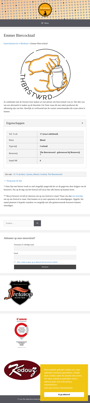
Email (16, 253)
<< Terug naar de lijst (13, 181)
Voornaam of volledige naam (24, 245)
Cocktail (43, 174)
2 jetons (29, 174)
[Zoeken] (37, 223)
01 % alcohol (19, 174)
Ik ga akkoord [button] (64, 395)
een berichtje (77, 196)
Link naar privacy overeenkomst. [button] (58, 388)
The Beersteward (55, 174)
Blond (36, 174)
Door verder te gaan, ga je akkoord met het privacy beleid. (37, 262)
